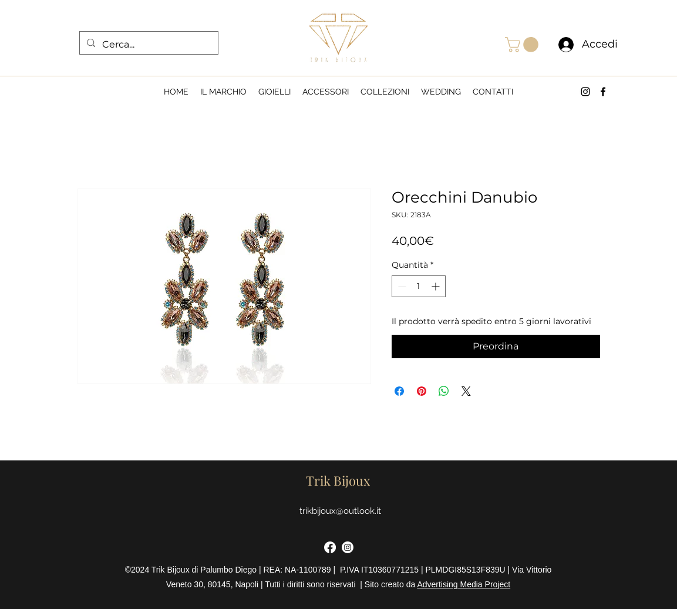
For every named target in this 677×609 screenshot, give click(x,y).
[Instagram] (347, 547)
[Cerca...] (147, 45)
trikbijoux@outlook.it (340, 511)
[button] (523, 44)
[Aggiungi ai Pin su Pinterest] (422, 391)
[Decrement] (400, 286)
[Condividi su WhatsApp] (444, 391)
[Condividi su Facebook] (399, 391)
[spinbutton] (418, 286)
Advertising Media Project (463, 584)
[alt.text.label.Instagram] (585, 91)
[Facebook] (330, 547)
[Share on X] (466, 391)
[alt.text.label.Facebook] (603, 91)
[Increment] (436, 286)
